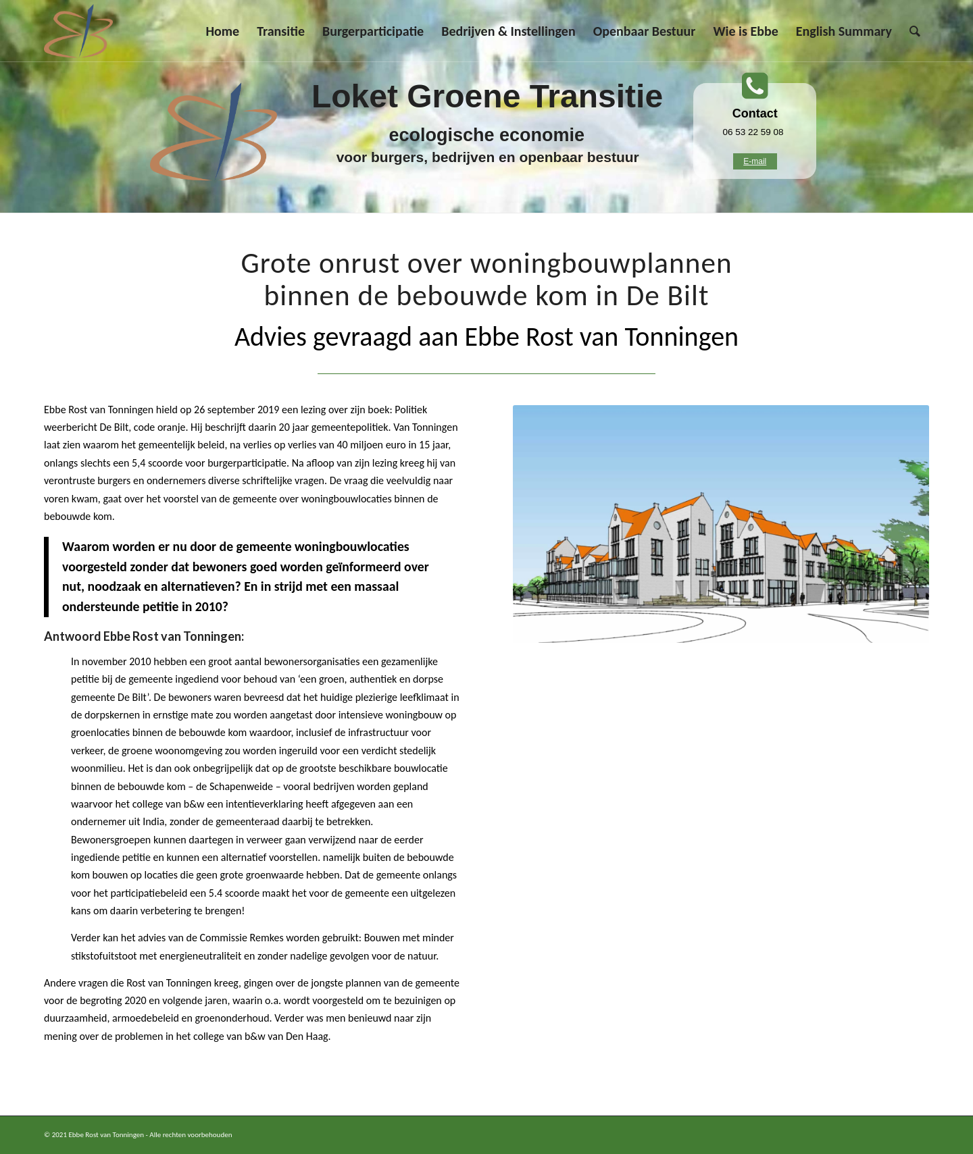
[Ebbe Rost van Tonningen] (78, 31)
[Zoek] (915, 31)
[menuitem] (222, 31)
